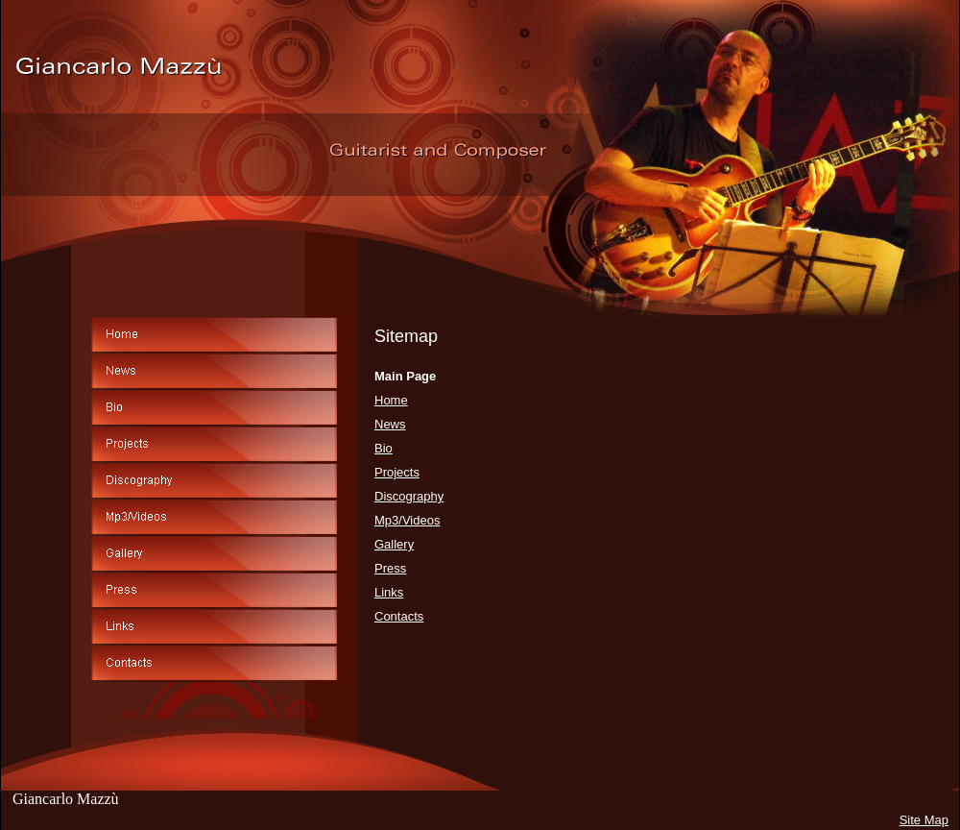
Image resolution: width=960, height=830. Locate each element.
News (390, 424)
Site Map (924, 820)
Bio (383, 448)
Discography (409, 496)
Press (390, 568)
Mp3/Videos (407, 520)
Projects (397, 472)
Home (391, 400)
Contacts (398, 616)
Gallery (394, 544)
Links (388, 592)
